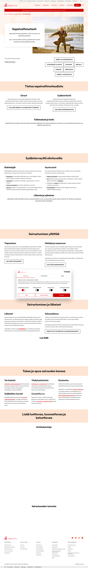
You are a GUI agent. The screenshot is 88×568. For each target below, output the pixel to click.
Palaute (69, 551)
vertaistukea (22, 329)
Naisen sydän (74, 1)
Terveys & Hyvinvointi (8, 551)
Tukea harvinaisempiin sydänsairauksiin (56, 551)
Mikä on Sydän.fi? (72, 542)
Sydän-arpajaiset (39, 549)
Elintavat (68, 64)
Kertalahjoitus (39, 545)
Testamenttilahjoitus (40, 551)
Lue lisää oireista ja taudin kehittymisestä (24, 107)
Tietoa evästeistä (71, 556)
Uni (48, 179)
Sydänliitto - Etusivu (14, 5)
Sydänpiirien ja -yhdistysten (38, 384)
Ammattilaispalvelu (60, 1)
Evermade (82, 564)
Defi (25, 1)
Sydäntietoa (37, 5)
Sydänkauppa (53, 1)
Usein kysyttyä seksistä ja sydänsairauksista (63, 331)
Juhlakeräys (38, 552)
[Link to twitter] (76, 538)
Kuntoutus (22, 545)
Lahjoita (77, 5)
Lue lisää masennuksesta (55, 264)
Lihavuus (8, 187)
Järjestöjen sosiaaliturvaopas (44, 401)
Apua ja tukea (46, 5)
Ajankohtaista (55, 545)
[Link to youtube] (82, 538)
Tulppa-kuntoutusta (78, 389)
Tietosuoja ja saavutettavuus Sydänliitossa (73, 553)
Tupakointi (9, 181)
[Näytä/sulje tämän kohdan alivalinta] (41, 5)
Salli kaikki (61, 295)
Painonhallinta (51, 187)
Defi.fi (53, 557)
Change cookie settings (10, 62)
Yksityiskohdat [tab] (44, 275)
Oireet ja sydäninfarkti (64, 59)
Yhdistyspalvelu (68, 1)
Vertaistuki (69, 69)
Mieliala (79, 64)
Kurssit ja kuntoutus (64, 74)
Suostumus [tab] (25, 275)
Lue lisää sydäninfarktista (64, 109)
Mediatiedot (70, 549)
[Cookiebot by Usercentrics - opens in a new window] (64, 272)
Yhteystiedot (70, 5)
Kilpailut (69, 547)
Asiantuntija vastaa (72, 545)
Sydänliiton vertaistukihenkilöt (12, 384)
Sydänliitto (21, 1)
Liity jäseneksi (54, 547)
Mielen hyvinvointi (52, 176)
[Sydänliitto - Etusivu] (10, 538)
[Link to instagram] (79, 538)
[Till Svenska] (82, 1)
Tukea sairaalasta (23, 549)
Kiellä (26, 295)
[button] (83, 5)
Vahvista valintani (44, 295)
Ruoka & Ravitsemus (8, 549)
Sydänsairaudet (18, 14)
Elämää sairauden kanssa (9, 547)
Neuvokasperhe (40, 1)
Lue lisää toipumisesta (14, 261)
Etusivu (5, 14)
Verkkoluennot (7, 552)
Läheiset (58, 69)
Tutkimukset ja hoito (54, 64)
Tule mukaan (54, 5)
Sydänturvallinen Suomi (31, 1)
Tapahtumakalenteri (56, 556)
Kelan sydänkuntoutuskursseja (66, 395)
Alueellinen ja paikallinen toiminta (58, 549)
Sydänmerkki (46, 1)
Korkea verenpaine (11, 185)
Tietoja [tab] (62, 275)
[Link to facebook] (72, 538)
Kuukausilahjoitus (39, 547)
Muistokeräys (38, 554)
